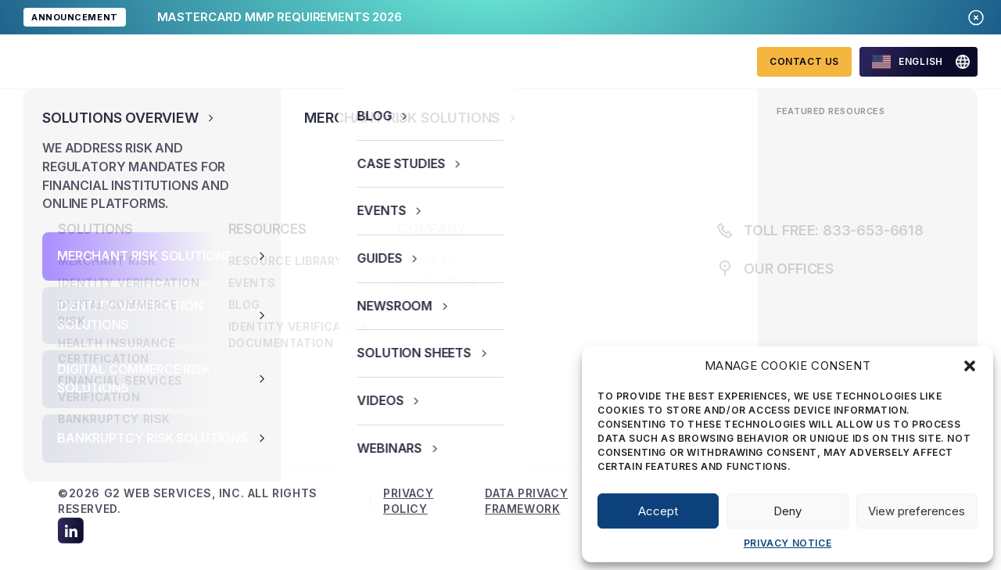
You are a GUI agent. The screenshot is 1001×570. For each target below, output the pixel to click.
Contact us (437, 282)
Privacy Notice (787, 543)
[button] (970, 366)
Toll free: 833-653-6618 (820, 230)
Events (252, 282)
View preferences (916, 511)
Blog (244, 304)
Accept (658, 511)
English (907, 61)
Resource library (286, 260)
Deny (787, 511)
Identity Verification (129, 282)
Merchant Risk (107, 260)
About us (533, 61)
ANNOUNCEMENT (74, 17)
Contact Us (804, 61)
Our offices (789, 268)
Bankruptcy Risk (114, 418)
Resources (418, 61)
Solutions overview (265, 61)
